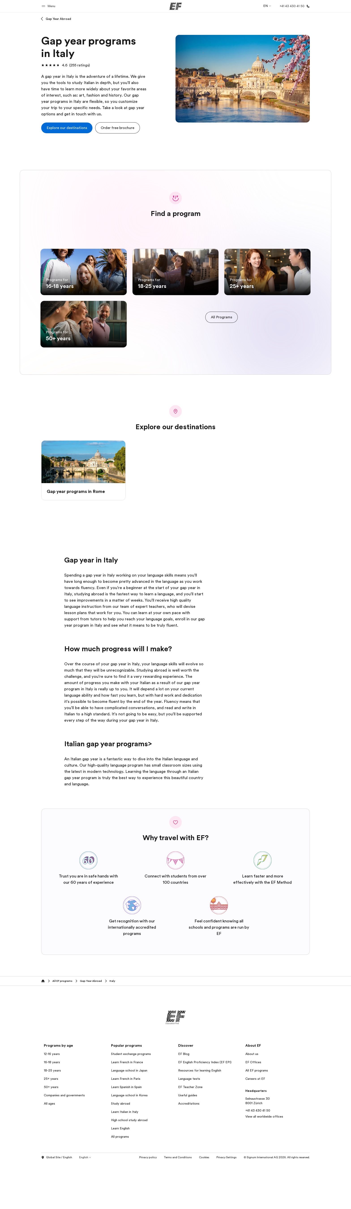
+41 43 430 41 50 (257, 1157)
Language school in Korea (129, 1142)
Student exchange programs (131, 1100)
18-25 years (52, 1117)
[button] (49, 6)
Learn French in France (127, 1109)
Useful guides (187, 1142)
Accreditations (188, 1150)
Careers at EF (255, 1125)
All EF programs (256, 1117)
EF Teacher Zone (190, 1133)
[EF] (175, 6)
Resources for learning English (199, 1117)
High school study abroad (129, 1167)
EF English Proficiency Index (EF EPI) (204, 1109)
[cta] (66, 128)
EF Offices (253, 1109)
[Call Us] (294, 6)
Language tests (189, 1125)
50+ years (51, 1133)
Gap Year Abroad (58, 19)
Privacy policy (148, 1204)
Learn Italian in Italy (124, 1158)
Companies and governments (64, 1142)
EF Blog (183, 1100)
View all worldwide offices (264, 1163)
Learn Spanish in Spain (126, 1133)
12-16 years (52, 1100)
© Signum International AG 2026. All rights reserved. (277, 1204)
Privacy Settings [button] (226, 1204)
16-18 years (52, 1109)
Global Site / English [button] (56, 1204)
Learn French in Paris (125, 1125)
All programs (120, 1183)
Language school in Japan (129, 1117)
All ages (49, 1150)
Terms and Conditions (178, 1204)
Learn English (120, 1175)
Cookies (204, 1204)
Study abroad (120, 1150)
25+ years (51, 1125)
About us (251, 1100)
